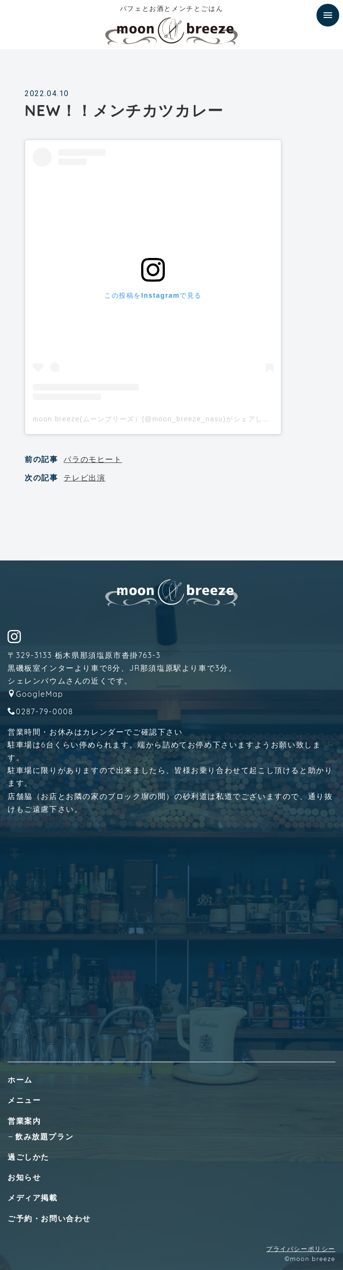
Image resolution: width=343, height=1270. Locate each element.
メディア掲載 (33, 1197)
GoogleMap (39, 694)
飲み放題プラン (44, 1136)
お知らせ (24, 1177)
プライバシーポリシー (300, 1248)
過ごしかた (28, 1157)
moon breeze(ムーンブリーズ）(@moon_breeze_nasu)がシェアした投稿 (159, 419)
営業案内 (24, 1121)
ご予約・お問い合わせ (49, 1218)
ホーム (20, 1079)
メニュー (24, 1100)
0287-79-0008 (44, 711)
